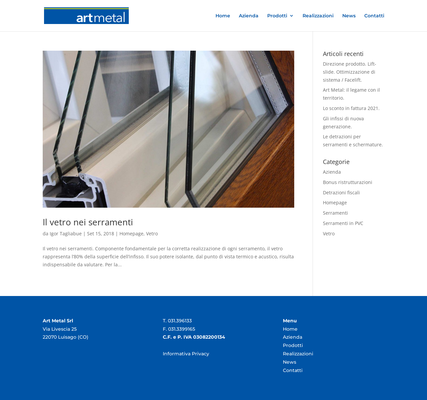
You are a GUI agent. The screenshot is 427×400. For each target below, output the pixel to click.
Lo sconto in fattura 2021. (351, 108)
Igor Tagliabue (66, 233)
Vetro (152, 233)
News (349, 16)
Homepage (131, 233)
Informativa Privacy (186, 354)
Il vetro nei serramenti (88, 222)
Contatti (374, 16)
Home (223, 16)
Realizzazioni (318, 16)
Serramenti (335, 213)
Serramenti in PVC (343, 223)
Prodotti (277, 16)
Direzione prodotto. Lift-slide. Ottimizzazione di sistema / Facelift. (349, 72)
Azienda (249, 16)
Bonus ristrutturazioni (347, 182)
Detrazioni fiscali (341, 192)
